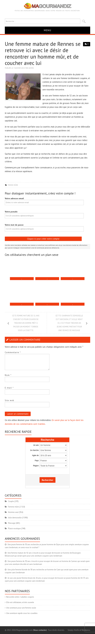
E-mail (9, 388)
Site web (9, 400)
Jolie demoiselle (15, 517)
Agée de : (36, 455)
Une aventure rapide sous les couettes (22, 613)
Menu (47, 30)
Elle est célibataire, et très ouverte (20, 602)
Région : (36, 466)
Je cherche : (35, 450)
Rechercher (47, 479)
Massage (11, 523)
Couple (11, 501)
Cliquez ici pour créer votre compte (43, 238)
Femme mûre (13, 185)
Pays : (37, 461)
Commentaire (13, 352)
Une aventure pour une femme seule (21, 608)
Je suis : (36, 445)
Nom (8, 375)
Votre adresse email (14, 198)
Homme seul (13, 512)
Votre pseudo (11, 211)
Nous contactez (40, 630)
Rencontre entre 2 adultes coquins (20, 597)
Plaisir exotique (14, 528)
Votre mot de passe (14, 225)
